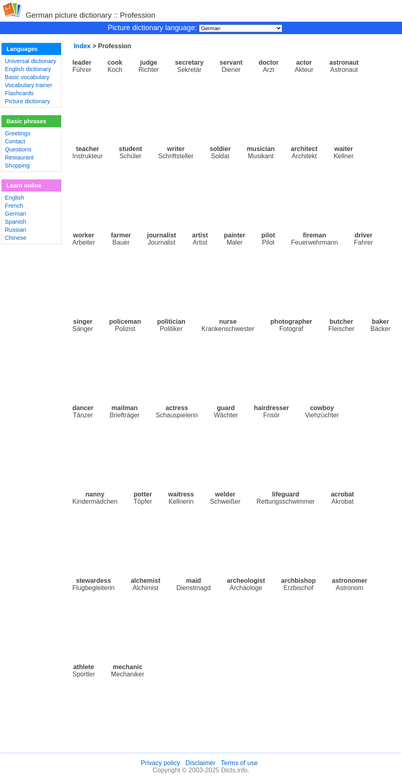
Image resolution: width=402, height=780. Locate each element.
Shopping (17, 165)
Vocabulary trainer (28, 85)
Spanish (15, 221)
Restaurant (19, 157)
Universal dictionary (30, 61)
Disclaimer (200, 763)
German (15, 213)
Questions (18, 149)
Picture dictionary (27, 101)
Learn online (23, 185)
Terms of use (239, 763)
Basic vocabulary (27, 77)
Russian (15, 230)
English (14, 197)
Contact (15, 141)
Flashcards (19, 93)
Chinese (16, 238)
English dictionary (28, 69)
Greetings (18, 133)
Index (82, 46)
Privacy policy (160, 763)
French (14, 205)
